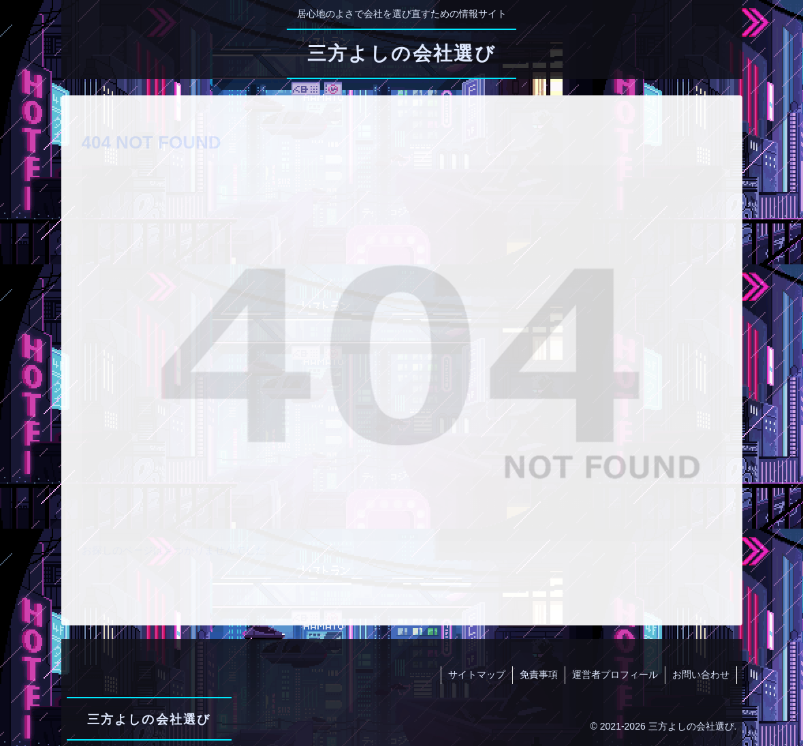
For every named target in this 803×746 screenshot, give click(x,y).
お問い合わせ (700, 674)
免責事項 (539, 674)
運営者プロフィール (615, 674)
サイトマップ (476, 674)
